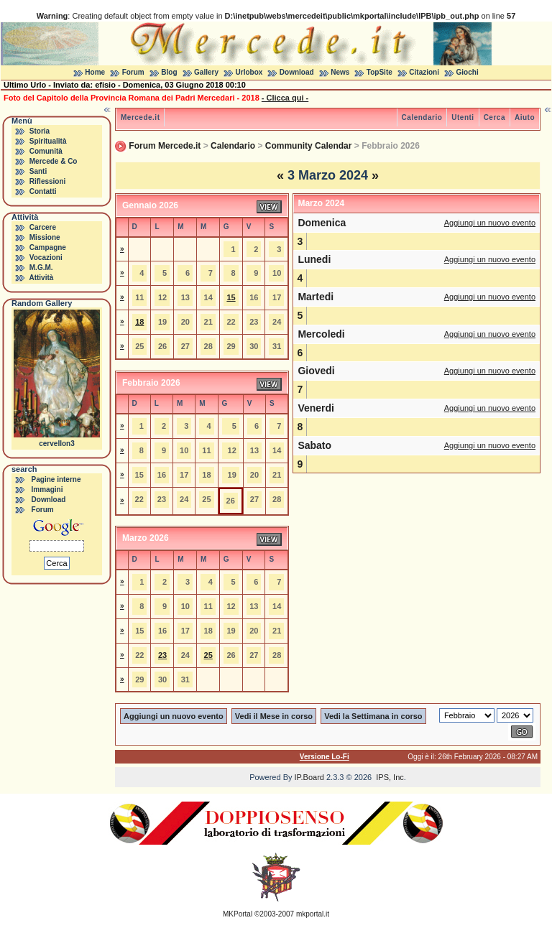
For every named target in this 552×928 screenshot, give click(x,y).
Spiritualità (48, 141)
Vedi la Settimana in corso (373, 716)
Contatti (43, 191)
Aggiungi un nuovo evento (489, 222)
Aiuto (525, 117)
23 (162, 655)
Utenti (462, 117)
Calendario (422, 117)
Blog (169, 72)
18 (139, 321)
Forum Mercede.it (165, 146)
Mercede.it (140, 117)
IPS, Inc (390, 777)
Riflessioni (47, 181)
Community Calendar (308, 146)
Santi (38, 171)
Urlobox (249, 72)
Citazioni (424, 72)
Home (95, 72)
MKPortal (237, 914)
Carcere (42, 227)
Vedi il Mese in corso (274, 716)
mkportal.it (312, 914)
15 (230, 297)
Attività (41, 278)
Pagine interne (56, 479)
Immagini (47, 489)
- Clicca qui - (285, 97)
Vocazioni (46, 257)
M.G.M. (41, 268)
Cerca (494, 117)
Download (297, 72)
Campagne (47, 247)
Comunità (46, 151)
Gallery (206, 72)
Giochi (467, 72)
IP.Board (309, 777)
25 (208, 655)
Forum (133, 72)
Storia (39, 131)
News (340, 72)
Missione (44, 237)
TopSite (379, 72)
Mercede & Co (53, 161)
